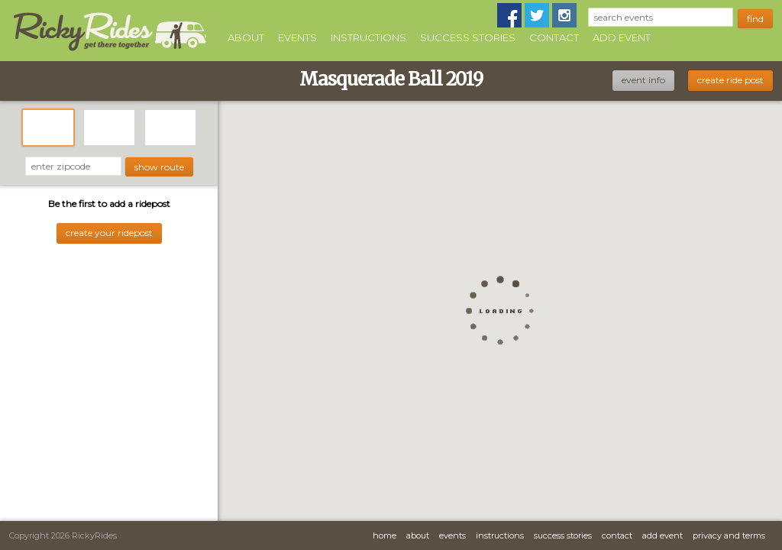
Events (297, 37)
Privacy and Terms (729, 535)
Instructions (368, 37)
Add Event (622, 37)
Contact (554, 37)
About (246, 37)
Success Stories (467, 37)
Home (384, 535)
